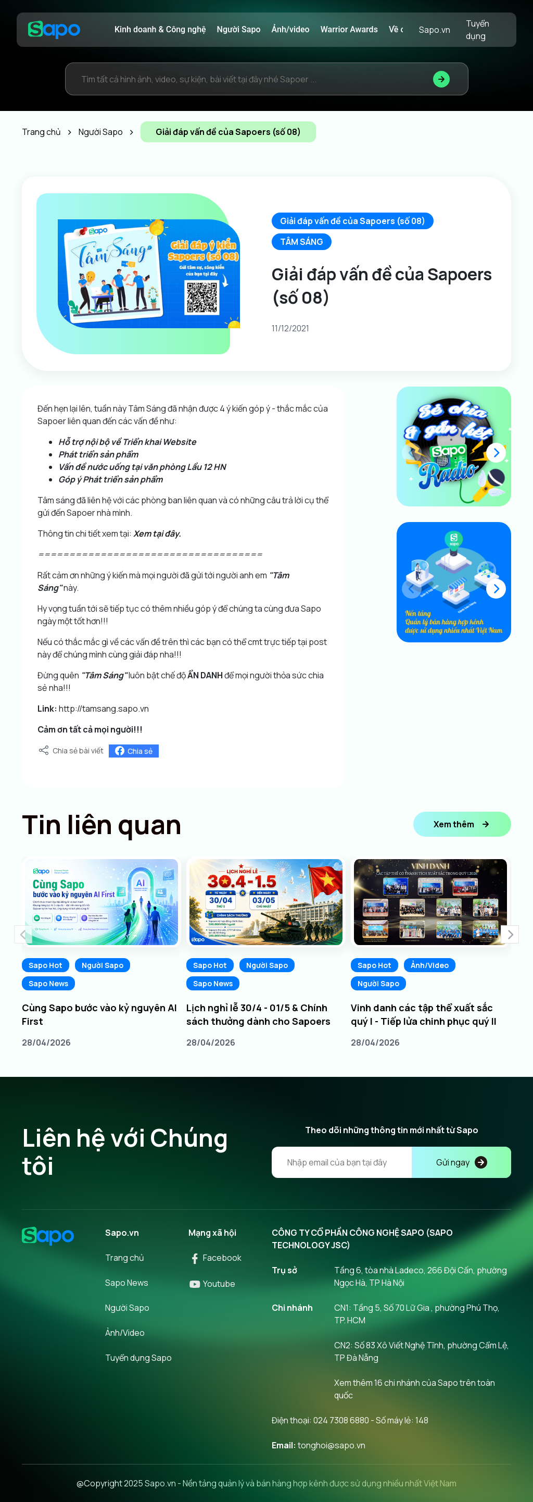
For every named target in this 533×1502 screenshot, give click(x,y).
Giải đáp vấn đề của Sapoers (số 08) (352, 221)
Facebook (215, 1257)
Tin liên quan (102, 824)
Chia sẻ (134, 751)
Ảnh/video (291, 29)
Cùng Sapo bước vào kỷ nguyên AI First (99, 1014)
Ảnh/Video (430, 965)
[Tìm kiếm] (441, 79)
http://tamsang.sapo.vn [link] (104, 708)
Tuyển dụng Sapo (138, 1357)
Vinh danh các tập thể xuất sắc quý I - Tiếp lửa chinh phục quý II (424, 1014)
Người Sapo (239, 29)
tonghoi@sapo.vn (331, 1445)
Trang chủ (124, 1257)
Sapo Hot (45, 965)
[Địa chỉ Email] (391, 1162)
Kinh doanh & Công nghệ (160, 29)
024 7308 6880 (341, 1420)
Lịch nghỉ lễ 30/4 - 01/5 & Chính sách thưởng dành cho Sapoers (258, 1014)
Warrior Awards (349, 29)
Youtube (211, 1283)
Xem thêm (462, 824)
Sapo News (48, 983)
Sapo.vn (434, 29)
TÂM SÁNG (301, 241)
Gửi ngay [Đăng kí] (461, 1162)
